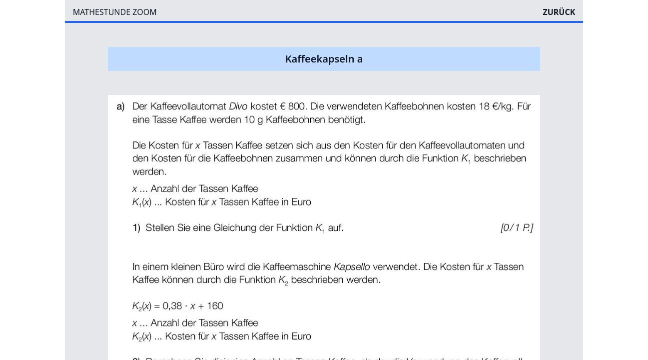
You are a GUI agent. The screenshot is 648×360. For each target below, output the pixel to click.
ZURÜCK (559, 12)
